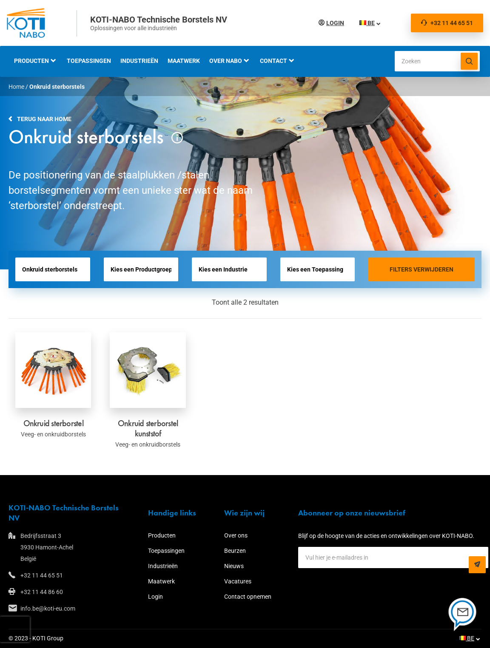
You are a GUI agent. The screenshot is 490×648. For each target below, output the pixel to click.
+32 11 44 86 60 (41, 592)
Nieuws (234, 566)
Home (16, 86)
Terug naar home (44, 119)
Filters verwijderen (421, 269)
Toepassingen (89, 60)
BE (367, 23)
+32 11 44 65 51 (447, 23)
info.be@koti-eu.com (47, 608)
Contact (273, 60)
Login (335, 23)
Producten (31, 60)
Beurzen (235, 550)
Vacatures (237, 581)
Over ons (236, 535)
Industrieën (139, 60)
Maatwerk (184, 60)
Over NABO (225, 60)
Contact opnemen (247, 596)
